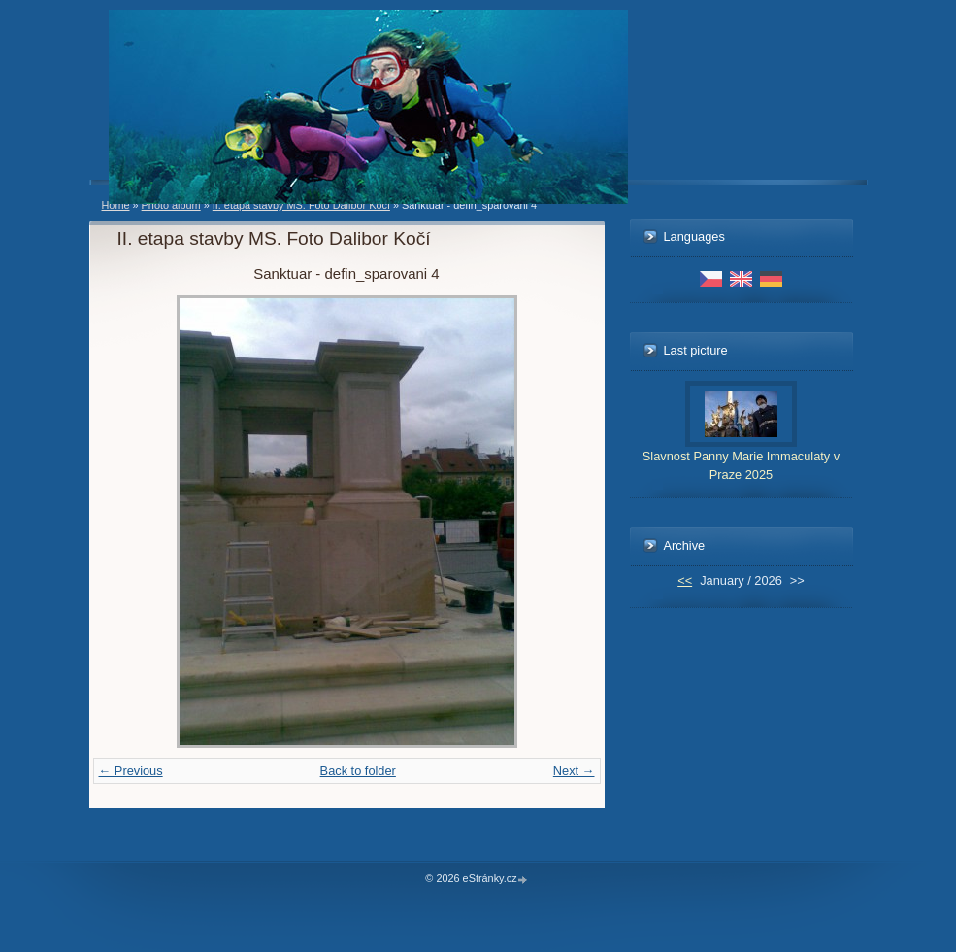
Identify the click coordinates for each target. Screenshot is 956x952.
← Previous (131, 771)
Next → (574, 771)
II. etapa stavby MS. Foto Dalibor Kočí (301, 205)
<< (684, 580)
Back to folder (358, 771)
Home (116, 205)
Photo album (171, 205)
